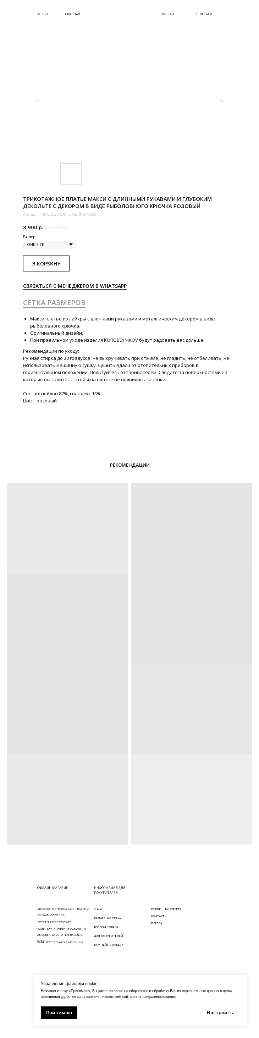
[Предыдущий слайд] (37, 102)
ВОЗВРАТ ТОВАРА (106, 927)
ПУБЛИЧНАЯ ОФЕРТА (166, 909)
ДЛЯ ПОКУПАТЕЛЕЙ (108, 936)
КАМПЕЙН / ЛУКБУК (108, 944)
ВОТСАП (168, 14)
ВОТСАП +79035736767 (54, 922)
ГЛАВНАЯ (72, 14)
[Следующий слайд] (222, 102)
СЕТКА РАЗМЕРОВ (54, 302)
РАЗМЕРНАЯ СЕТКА (107, 918)
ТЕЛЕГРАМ (204, 14)
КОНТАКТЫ (159, 916)
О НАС (98, 909)
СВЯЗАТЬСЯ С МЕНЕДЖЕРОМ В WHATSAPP (75, 285)
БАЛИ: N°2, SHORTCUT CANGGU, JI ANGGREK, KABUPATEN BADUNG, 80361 (61, 934)
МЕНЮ (42, 14)
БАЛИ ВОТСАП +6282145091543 (60, 942)
